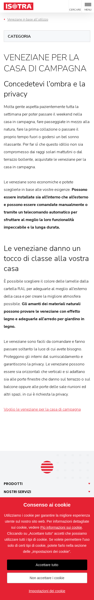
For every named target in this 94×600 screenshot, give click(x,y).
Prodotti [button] (13, 483)
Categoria (19, 36)
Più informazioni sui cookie (61, 527)
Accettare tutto (47, 565)
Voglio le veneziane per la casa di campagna (42, 409)
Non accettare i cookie (47, 578)
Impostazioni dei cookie (47, 591)
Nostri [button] (17, 491)
